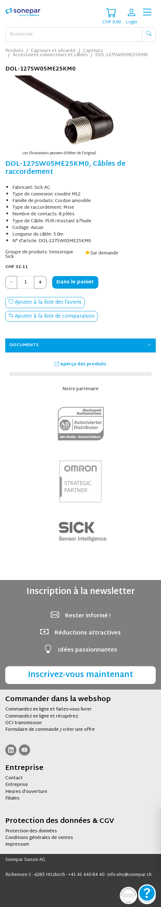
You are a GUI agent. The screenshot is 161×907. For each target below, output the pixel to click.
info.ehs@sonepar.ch (129, 875)
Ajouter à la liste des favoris (45, 302)
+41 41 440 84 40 (86, 875)
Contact (14, 778)
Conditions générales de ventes (39, 838)
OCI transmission (23, 723)
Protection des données (31, 831)
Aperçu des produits (80, 364)
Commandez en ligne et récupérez (41, 716)
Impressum (17, 844)
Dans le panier (75, 282)
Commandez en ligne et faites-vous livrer (48, 709)
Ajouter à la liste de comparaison (51, 316)
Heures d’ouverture (26, 792)
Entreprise (16, 785)
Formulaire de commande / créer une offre (50, 730)
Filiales (12, 798)
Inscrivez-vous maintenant (80, 675)
